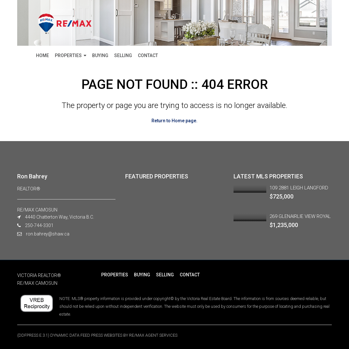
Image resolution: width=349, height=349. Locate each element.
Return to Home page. (174, 120)
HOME (42, 55)
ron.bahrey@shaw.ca (47, 233)
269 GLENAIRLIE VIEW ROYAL (300, 216)
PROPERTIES (68, 55)
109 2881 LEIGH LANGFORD (299, 188)
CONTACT (148, 55)
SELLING (123, 55)
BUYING (100, 55)
